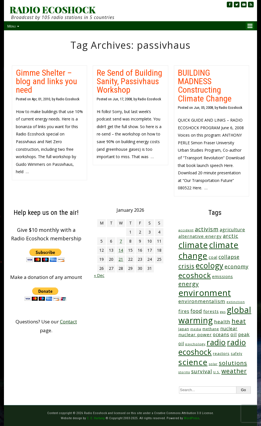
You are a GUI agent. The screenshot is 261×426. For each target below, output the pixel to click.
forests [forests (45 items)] (211, 311)
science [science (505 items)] (193, 362)
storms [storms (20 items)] (184, 372)
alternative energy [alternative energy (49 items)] (200, 236)
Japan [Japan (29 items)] (183, 329)
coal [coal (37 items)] (213, 257)
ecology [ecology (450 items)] (209, 265)
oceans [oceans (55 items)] (221, 334)
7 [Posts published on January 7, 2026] (121, 241)
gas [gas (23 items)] (223, 312)
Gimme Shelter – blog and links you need (46, 81)
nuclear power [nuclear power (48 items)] (195, 334)
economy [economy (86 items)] (237, 266)
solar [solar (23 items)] (213, 364)
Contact (68, 321)
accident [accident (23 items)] (186, 230)
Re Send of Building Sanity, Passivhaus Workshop (129, 81)
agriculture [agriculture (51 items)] (232, 229)
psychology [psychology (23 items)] (195, 344)
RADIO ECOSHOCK (52, 9)
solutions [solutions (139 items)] (233, 363)
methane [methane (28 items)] (210, 329)
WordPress (191, 418)
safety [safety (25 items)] (236, 353)
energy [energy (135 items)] (188, 284)
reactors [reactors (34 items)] (221, 353)
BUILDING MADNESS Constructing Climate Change (205, 85)
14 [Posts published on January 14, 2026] (120, 250)
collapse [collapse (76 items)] (229, 256)
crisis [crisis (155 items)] (186, 266)
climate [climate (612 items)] (193, 245)
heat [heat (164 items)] (239, 321)
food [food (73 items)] (196, 311)
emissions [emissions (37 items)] (222, 276)
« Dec (99, 275)
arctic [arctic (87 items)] (230, 235)
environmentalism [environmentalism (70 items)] (201, 301)
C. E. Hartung (96, 418)
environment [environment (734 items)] (204, 292)
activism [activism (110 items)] (207, 229)
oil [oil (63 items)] (233, 334)
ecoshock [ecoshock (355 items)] (194, 275)
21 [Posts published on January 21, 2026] (120, 259)
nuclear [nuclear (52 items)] (229, 328)
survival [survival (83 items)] (201, 371)
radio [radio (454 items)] (216, 342)
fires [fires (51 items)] (183, 311)
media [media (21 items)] (195, 329)
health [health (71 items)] (222, 321)
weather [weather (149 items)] (234, 371)
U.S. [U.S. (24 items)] (216, 372)
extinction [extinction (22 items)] (236, 302)
